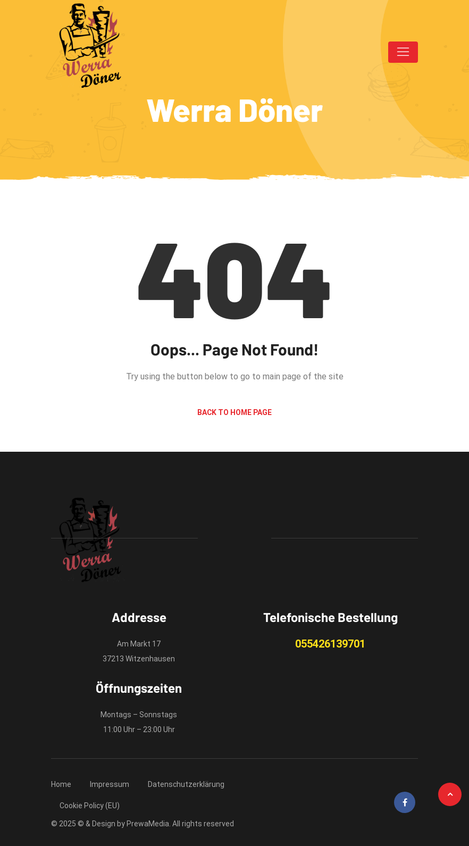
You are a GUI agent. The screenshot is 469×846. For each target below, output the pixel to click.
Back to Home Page (234, 412)
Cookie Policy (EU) (90, 805)
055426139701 (330, 643)
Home (61, 784)
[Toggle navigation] (403, 52)
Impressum (109, 784)
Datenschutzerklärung (186, 784)
